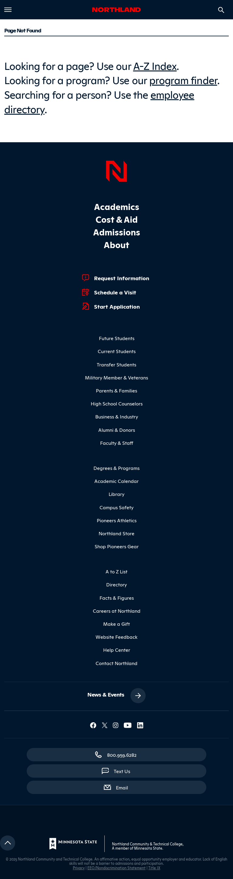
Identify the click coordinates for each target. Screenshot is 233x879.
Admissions (116, 232)
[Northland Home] (116, 170)
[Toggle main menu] (7, 9)
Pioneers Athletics (117, 520)
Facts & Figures (117, 597)
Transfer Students (116, 364)
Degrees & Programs (116, 467)
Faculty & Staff (116, 442)
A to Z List (116, 571)
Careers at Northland (116, 610)
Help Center (116, 649)
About (116, 244)
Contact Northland (116, 663)
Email (125, 787)
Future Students (116, 338)
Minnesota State (148, 848)
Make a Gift (116, 623)
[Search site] (221, 10)
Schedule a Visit (115, 292)
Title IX (154, 867)
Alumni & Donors (116, 429)
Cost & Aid (117, 219)
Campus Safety (116, 507)
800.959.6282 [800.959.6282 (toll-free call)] (122, 754)
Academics (116, 206)
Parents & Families (116, 390)
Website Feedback (116, 636)
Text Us (122, 771)
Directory (116, 584)
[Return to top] (7, 843)
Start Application (117, 306)
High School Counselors (117, 403)
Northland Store (116, 533)
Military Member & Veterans (116, 377)
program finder (183, 79)
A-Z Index (155, 65)
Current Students (117, 351)
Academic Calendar (116, 480)
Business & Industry (116, 416)
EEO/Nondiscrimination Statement (116, 867)
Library (116, 493)
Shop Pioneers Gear (117, 546)
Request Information (121, 277)
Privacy (79, 867)
